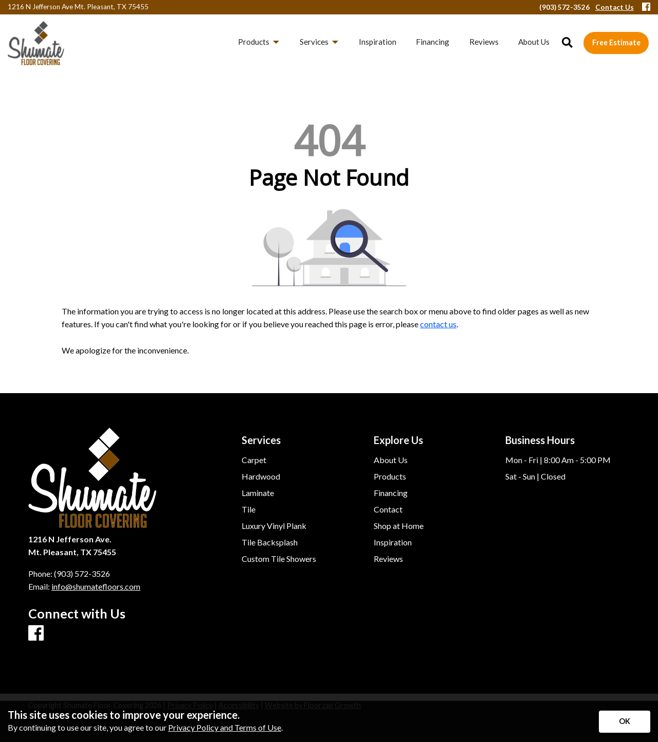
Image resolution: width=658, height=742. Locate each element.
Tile (248, 509)
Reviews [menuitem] (484, 41)
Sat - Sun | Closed (535, 476)
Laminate (258, 493)
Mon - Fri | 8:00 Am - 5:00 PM (558, 460)
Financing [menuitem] (432, 41)
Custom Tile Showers (279, 559)
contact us (438, 324)
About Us (391, 460)
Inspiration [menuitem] (377, 41)
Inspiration (393, 542)
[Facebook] (646, 7)
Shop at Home (399, 526)
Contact (388, 509)
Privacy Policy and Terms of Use (224, 727)
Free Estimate (616, 42)
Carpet (254, 460)
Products (390, 476)
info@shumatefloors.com (95, 586)
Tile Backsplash (270, 542)
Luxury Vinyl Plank (274, 526)
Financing (391, 493)
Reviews (388, 559)
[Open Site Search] (567, 42)
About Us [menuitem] (534, 41)
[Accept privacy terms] (624, 722)
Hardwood (261, 476)
